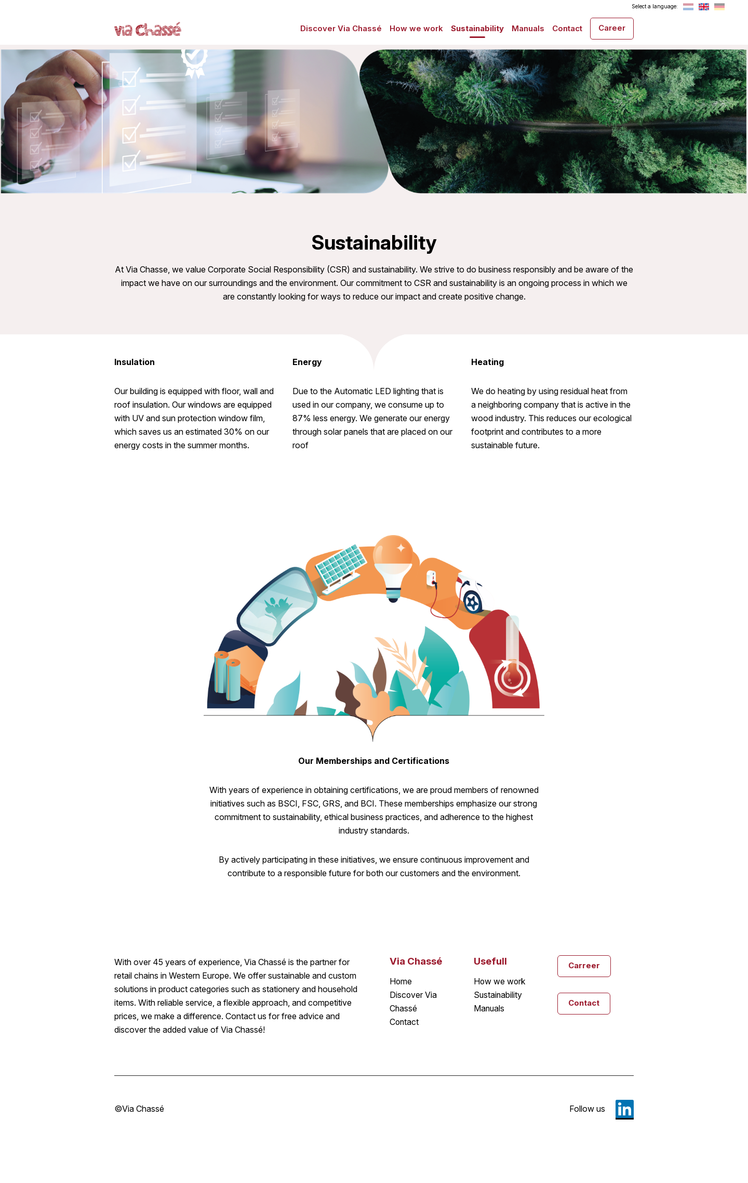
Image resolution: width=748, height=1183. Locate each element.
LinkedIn (625, 1108)
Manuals (528, 28)
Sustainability (477, 28)
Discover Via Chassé (341, 28)
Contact (567, 28)
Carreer (584, 965)
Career (611, 28)
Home (401, 982)
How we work (416, 28)
